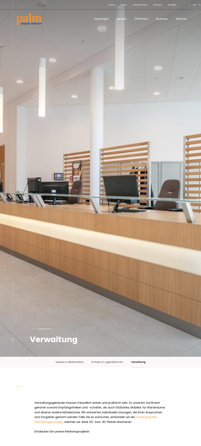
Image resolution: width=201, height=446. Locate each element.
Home (98, 4)
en (186, 4)
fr (176, 4)
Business (162, 19)
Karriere (144, 4)
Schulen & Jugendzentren (107, 362)
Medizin (122, 19)
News (110, 4)
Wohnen (181, 19)
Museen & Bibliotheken (70, 362)
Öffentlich (141, 19)
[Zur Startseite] (29, 19)
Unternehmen (126, 4)
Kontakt (158, 4)
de (180, 4)
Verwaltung (138, 362)
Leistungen (101, 19)
